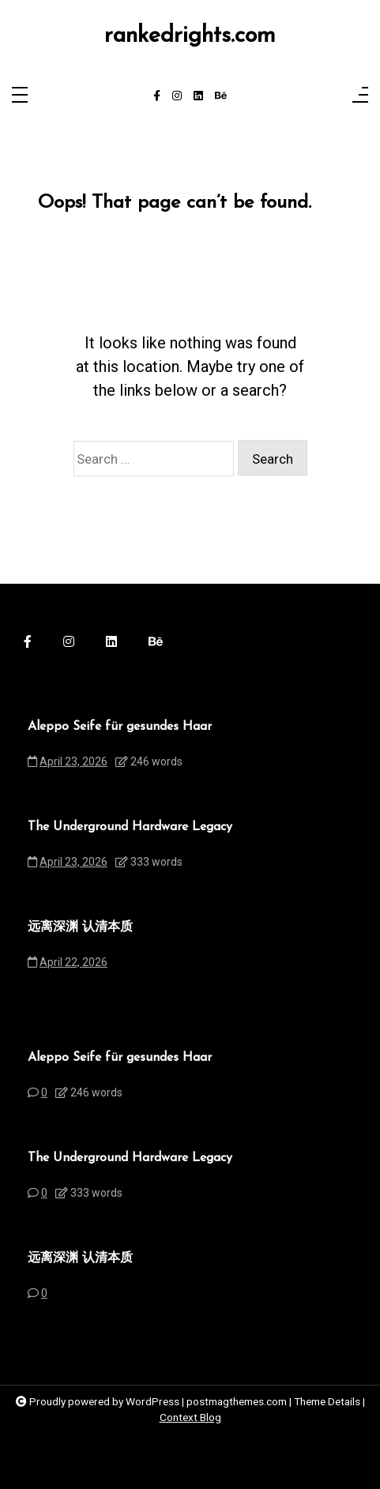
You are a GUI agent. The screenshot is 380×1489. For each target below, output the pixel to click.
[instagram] (177, 96)
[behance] (221, 96)
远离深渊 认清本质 (80, 927)
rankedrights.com (190, 35)
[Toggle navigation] (20, 96)
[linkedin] (198, 96)
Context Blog (190, 1417)
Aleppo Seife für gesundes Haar (120, 726)
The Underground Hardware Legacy (130, 827)
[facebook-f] (156, 96)
